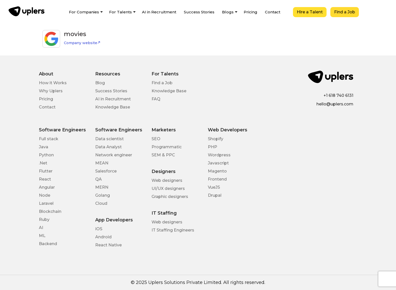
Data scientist (109, 138)
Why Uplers (51, 91)
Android (103, 237)
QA (98, 179)
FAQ (156, 99)
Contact (272, 12)
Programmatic (167, 146)
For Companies (84, 12)
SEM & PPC (163, 155)
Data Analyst (108, 146)
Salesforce (106, 171)
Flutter (46, 171)
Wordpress (219, 155)
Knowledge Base (112, 107)
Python (46, 155)
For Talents (120, 12)
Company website (82, 43)
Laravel (46, 203)
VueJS (214, 187)
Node (44, 195)
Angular (47, 187)
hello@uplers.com (334, 104)
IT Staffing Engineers (173, 230)
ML (42, 235)
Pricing (250, 12)
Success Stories (199, 12)
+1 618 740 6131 (338, 95)
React (45, 179)
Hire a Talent (310, 12)
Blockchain (50, 211)
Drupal (214, 195)
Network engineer (113, 155)
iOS (98, 228)
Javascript (218, 163)
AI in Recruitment (159, 12)
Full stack (48, 138)
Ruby (44, 219)
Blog (100, 82)
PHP (212, 146)
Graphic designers (170, 196)
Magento (217, 171)
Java (43, 146)
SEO (156, 138)
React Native (108, 245)
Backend (48, 243)
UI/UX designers (168, 188)
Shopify (215, 138)
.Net (43, 163)
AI (41, 227)
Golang (102, 195)
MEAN (101, 163)
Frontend (217, 179)
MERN (101, 187)
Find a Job (344, 12)
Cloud (101, 203)
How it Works (53, 82)
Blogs (228, 12)
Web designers (167, 180)
